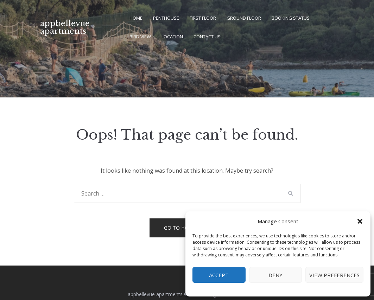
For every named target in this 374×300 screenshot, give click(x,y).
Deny (275, 275)
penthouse (166, 18)
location (172, 36)
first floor (203, 18)
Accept (219, 275)
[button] (359, 221)
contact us (207, 36)
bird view (140, 36)
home (135, 18)
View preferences (334, 275)
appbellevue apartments (65, 27)
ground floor (244, 18)
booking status (291, 18)
